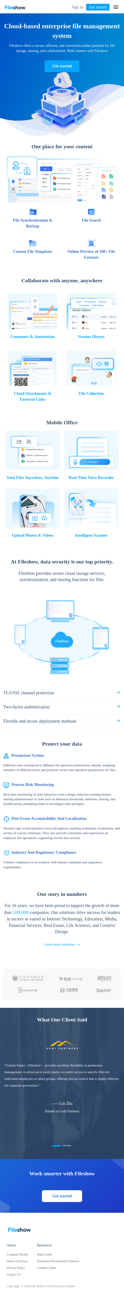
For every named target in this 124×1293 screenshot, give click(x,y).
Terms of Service (17, 1261)
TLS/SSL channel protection (62, 692)
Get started (97, 7)
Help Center (44, 1254)
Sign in (77, 7)
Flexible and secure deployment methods (62, 721)
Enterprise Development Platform (58, 1261)
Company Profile (17, 1254)
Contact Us (14, 1274)
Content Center (46, 1268)
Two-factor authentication (62, 706)
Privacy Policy (16, 1268)
